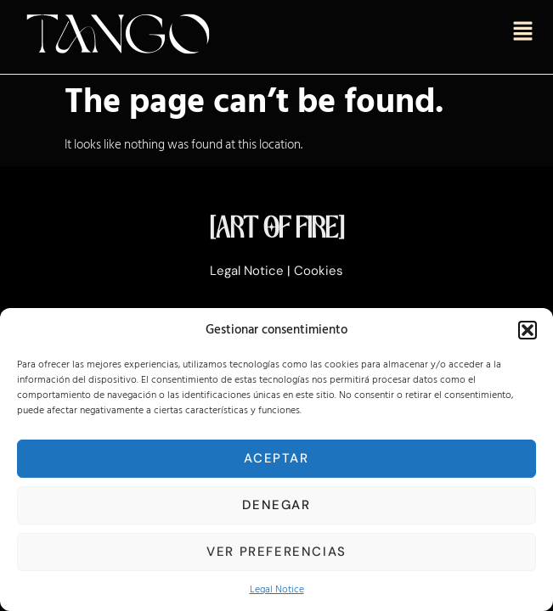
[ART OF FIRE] (277, 230)
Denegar (276, 504)
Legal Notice (277, 589)
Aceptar (276, 458)
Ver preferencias (276, 551)
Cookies (318, 270)
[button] (527, 330)
